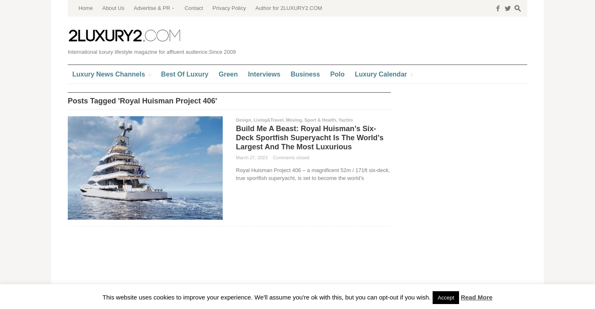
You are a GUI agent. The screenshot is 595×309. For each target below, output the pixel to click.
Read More (477, 297)
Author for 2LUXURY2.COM (288, 8)
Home (86, 8)
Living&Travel (268, 119)
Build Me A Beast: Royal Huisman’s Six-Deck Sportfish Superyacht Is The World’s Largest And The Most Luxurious (309, 138)
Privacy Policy (229, 8)
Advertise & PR (152, 8)
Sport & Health (320, 119)
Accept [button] (446, 298)
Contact (194, 8)
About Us (113, 8)
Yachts (345, 119)
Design (243, 119)
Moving (294, 119)
